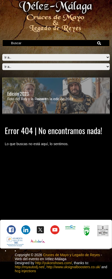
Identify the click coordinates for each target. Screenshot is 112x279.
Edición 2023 (18, 93)
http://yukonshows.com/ (53, 263)
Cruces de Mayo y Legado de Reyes (71, 255)
